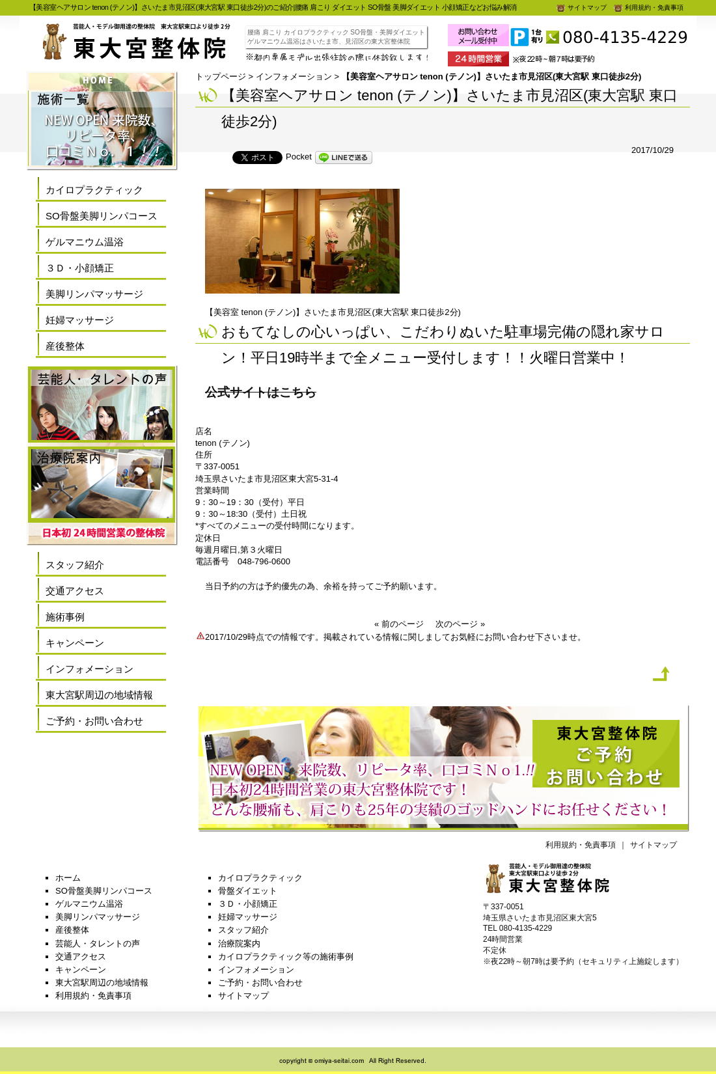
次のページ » (460, 624)
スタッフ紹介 (75, 564)
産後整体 (65, 345)
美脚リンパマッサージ (94, 293)
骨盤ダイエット (247, 891)
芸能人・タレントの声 (97, 943)
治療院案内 (239, 943)
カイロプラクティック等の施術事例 (285, 956)
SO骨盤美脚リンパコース (102, 215)
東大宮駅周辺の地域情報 (99, 694)
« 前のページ (399, 624)
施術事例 (65, 616)
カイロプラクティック (94, 189)
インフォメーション (294, 76)
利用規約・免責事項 (648, 7)
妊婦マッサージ (80, 319)
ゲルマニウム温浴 (85, 241)
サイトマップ (581, 7)
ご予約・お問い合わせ (94, 720)
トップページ (220, 76)
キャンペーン (75, 642)
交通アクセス (75, 590)
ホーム (68, 878)
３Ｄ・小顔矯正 (80, 267)
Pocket (299, 156)
